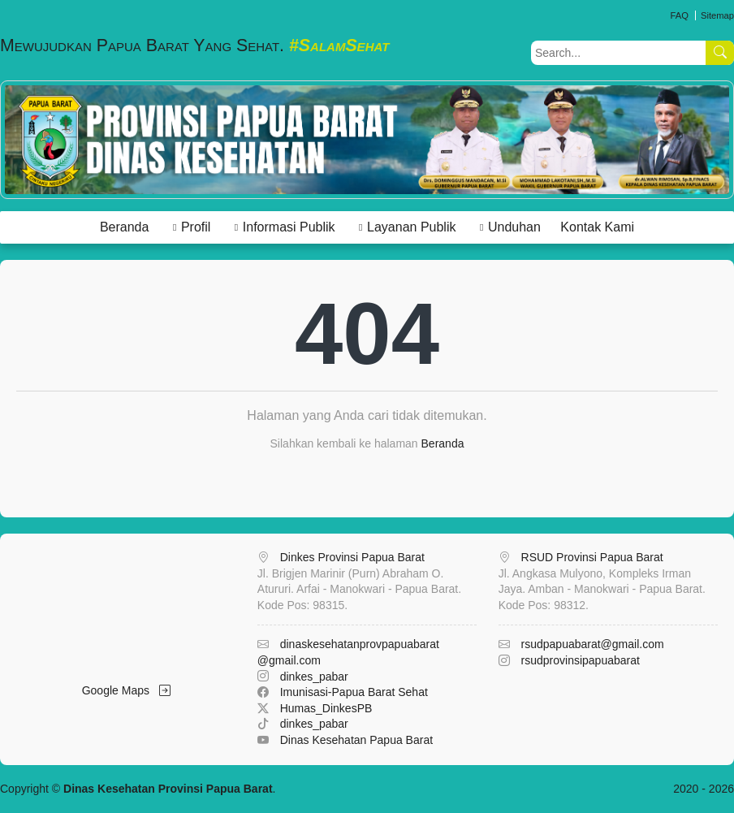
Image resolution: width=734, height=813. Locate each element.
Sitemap (717, 15)
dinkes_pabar (314, 676)
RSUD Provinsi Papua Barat (592, 557)
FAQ (679, 15)
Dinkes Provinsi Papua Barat (352, 557)
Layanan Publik (411, 227)
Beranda (124, 227)
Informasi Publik (289, 227)
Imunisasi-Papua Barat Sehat (354, 691)
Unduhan (514, 227)
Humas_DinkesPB (326, 708)
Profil (195, 227)
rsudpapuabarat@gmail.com (592, 644)
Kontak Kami (597, 227)
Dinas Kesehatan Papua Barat (356, 739)
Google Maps (126, 690)
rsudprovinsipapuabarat (580, 660)
